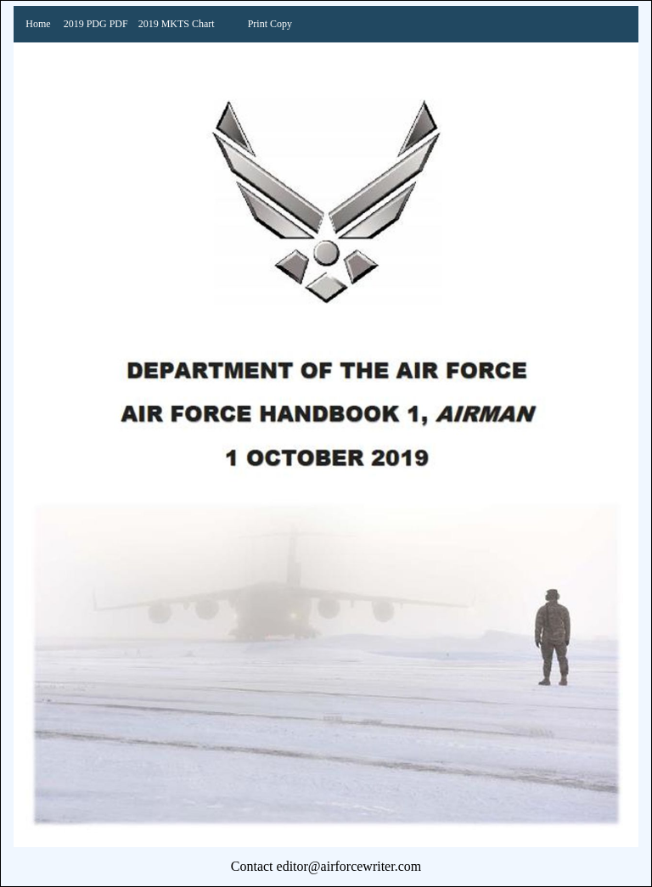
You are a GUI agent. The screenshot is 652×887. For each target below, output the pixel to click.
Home (37, 24)
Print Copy (270, 24)
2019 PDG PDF (96, 24)
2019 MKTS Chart (176, 24)
